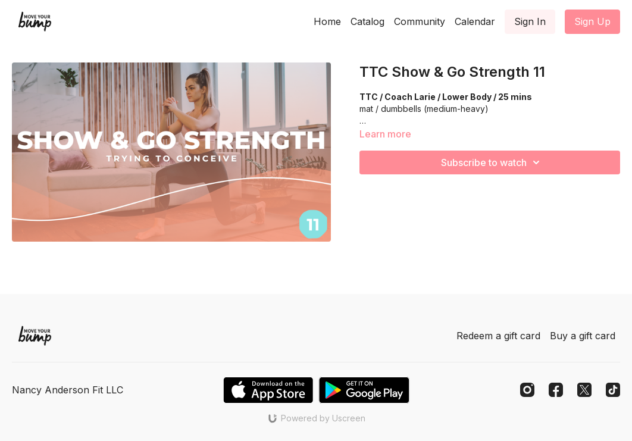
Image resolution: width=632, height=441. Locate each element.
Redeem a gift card (498, 336)
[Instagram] (527, 390)
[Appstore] (268, 390)
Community (419, 21)
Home (327, 21)
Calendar (475, 21)
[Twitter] (584, 390)
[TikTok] (613, 390)
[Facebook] (556, 390)
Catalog (367, 21)
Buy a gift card (582, 336)
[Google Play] (364, 390)
